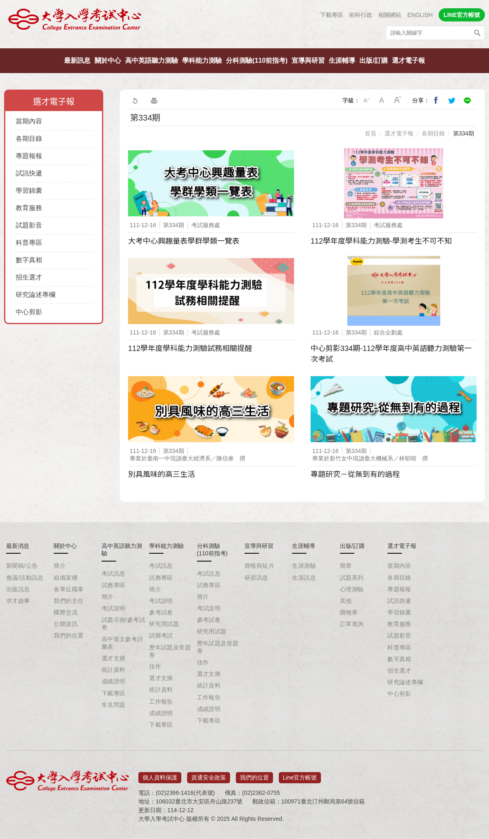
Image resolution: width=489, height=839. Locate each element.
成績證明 (114, 681)
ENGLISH (419, 15)
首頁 (370, 133)
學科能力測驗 (202, 60)
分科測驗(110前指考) (256, 60)
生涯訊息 (304, 577)
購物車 (349, 612)
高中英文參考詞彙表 (122, 643)
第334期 (463, 133)
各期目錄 (29, 138)
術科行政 (360, 15)
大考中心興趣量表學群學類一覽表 (184, 241)
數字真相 (29, 259)
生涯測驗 (304, 565)
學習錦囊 (29, 190)
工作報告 (161, 701)
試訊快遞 (29, 173)
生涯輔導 (342, 60)
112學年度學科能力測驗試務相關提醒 (190, 348)
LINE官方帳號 (462, 15)
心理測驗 (352, 589)
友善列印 (154, 100)
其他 (346, 600)
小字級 (366, 100)
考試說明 (114, 608)
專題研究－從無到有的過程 (355, 474)
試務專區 (114, 585)
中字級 (382, 100)
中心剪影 (29, 311)
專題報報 (29, 155)
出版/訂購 (373, 60)
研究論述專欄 (35, 294)
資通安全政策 (208, 775)
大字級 (397, 100)
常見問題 (114, 705)
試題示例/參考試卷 (123, 623)
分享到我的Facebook (436, 100)
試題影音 (29, 225)
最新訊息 (77, 60)
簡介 (60, 565)
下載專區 (331, 15)
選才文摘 (114, 658)
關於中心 (108, 60)
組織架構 (66, 577)
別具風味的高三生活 (161, 474)
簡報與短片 (259, 565)
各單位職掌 (68, 589)
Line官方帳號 (300, 775)
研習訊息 (256, 577)
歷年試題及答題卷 (170, 651)
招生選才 (29, 277)
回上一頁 (134, 100)
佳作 (155, 666)
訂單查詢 (352, 624)
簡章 (346, 565)
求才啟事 (18, 600)
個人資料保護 (159, 775)
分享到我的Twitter (451, 100)
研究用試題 (164, 624)
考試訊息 (114, 573)
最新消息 (17, 546)
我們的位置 (68, 635)
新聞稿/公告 (22, 565)
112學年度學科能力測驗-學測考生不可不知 (381, 241)
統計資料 (114, 669)
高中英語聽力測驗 (151, 60)
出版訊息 (18, 589)
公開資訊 (66, 624)
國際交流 (66, 612)
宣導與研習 (308, 60)
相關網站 (389, 15)
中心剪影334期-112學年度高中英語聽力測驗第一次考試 (391, 353)
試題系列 (352, 577)
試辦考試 (161, 635)
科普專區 (29, 242)
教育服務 (29, 207)
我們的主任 (68, 600)
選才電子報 (408, 60)
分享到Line (467, 100)
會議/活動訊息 (25, 577)
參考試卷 (161, 612)
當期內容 (29, 121)
